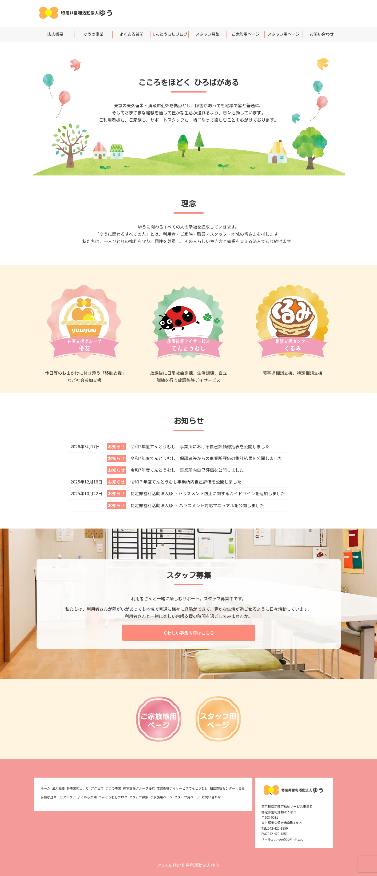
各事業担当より (78, 788)
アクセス (97, 788)
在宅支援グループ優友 (139, 788)
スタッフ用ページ (284, 34)
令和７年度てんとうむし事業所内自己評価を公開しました (185, 481)
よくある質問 (132, 34)
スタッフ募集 (208, 34)
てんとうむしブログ (170, 34)
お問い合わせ (322, 34)
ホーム (45, 788)
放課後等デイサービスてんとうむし (182, 788)
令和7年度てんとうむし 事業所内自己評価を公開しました (187, 470)
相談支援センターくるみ (227, 788)
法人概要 (55, 34)
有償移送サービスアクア (58, 797)
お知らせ (116, 446)
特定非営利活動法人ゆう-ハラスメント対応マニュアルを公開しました (197, 505)
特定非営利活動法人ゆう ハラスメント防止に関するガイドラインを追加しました (207, 493)
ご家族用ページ (246, 34)
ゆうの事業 (94, 34)
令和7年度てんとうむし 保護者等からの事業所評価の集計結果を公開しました (206, 458)
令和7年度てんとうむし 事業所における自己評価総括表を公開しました (199, 446)
